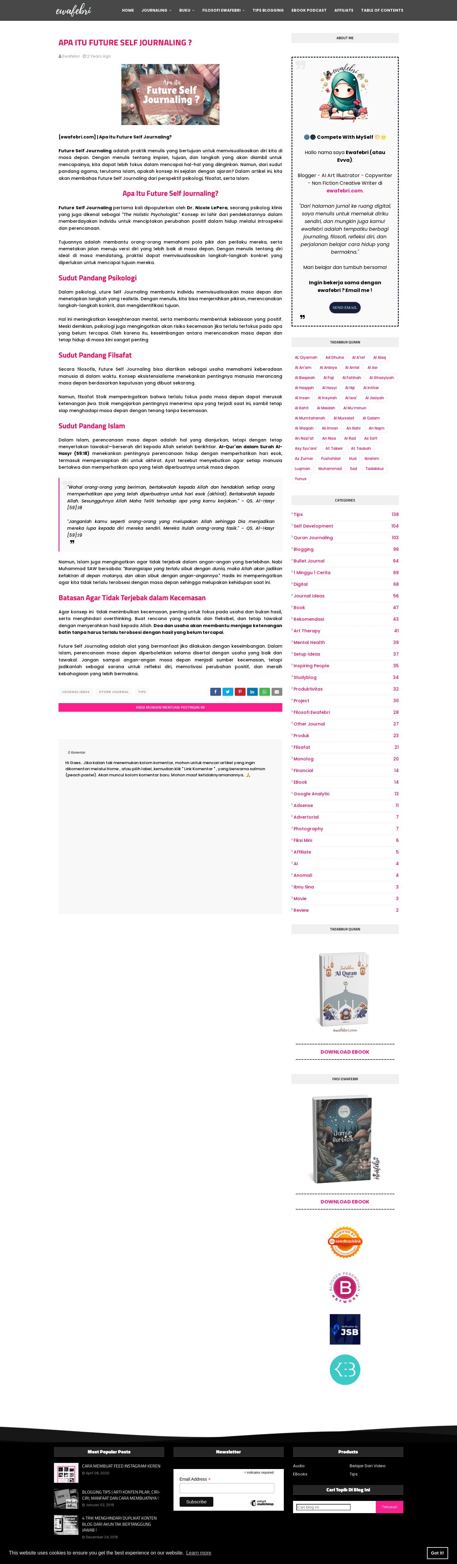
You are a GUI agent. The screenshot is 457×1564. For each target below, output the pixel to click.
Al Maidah (326, 408)
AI (346, 864)
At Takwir (334, 448)
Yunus (301, 478)
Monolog (346, 759)
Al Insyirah (327, 397)
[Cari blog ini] (323, 1507)
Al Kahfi (302, 408)
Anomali (346, 875)
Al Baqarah (305, 377)
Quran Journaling (346, 538)
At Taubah (361, 448)
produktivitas (346, 689)
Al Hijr (350, 387)
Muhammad (330, 468)
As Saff (370, 438)
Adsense (346, 805)
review (346, 910)
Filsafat (346, 747)
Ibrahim (372, 458)
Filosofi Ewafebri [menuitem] (221, 10)
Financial (346, 770)
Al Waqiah (304, 428)
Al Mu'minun (354, 408)
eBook (346, 782)
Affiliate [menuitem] (343, 10)
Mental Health (346, 642)
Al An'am (303, 367)
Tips (142, 691)
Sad (353, 468)
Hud (352, 458)
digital (346, 584)
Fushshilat (331, 458)
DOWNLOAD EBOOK (345, 1051)
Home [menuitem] (128, 10)
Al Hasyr (329, 387)
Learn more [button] (198, 1552)
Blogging (346, 549)
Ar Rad (350, 438)
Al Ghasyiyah (381, 377)
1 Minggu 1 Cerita (346, 573)
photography (346, 829)
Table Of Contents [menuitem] (382, 10)
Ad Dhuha (335, 357)
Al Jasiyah (374, 397)
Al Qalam (371, 418)
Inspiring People (346, 666)
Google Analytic (346, 794)
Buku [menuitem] (184, 10)
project (346, 701)
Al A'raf (358, 357)
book (346, 607)
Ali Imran (330, 428)
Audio (299, 1466)
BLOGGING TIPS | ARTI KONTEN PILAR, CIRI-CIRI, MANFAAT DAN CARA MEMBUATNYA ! (121, 1495)
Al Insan (302, 397)
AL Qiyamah (306, 357)
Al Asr (373, 367)
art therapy (346, 631)
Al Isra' (351, 397)
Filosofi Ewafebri (346, 712)
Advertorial (346, 817)
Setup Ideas (346, 654)
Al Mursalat (343, 418)
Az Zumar (304, 458)
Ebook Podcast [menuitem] (309, 10)
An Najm (376, 428)
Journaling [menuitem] (154, 10)
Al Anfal (352, 367)
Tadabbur (374, 468)
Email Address (195, 1479)
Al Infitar (371, 387)
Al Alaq (379, 357)
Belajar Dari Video (368, 1466)
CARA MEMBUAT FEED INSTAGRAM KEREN (121, 1466)
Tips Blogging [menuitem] (268, 10)
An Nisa (329, 438)
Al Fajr (328, 377)
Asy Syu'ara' (306, 448)
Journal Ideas (75, 691)
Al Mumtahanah (310, 418)
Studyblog (346, 677)
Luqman (302, 468)
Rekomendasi (346, 619)
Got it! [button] (437, 1553)
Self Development (346, 526)
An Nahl (353, 428)
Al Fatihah (351, 377)
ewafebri (71, 56)
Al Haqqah (304, 387)
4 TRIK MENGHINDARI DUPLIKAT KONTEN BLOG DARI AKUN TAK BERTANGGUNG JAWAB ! (119, 1524)
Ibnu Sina (346, 887)
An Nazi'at (304, 438)
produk (346, 736)
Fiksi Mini (346, 840)
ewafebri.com (344, 190)
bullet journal (346, 561)
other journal (114, 691)
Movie (346, 899)
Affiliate (346, 852)
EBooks (300, 1474)
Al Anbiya (328, 367)
